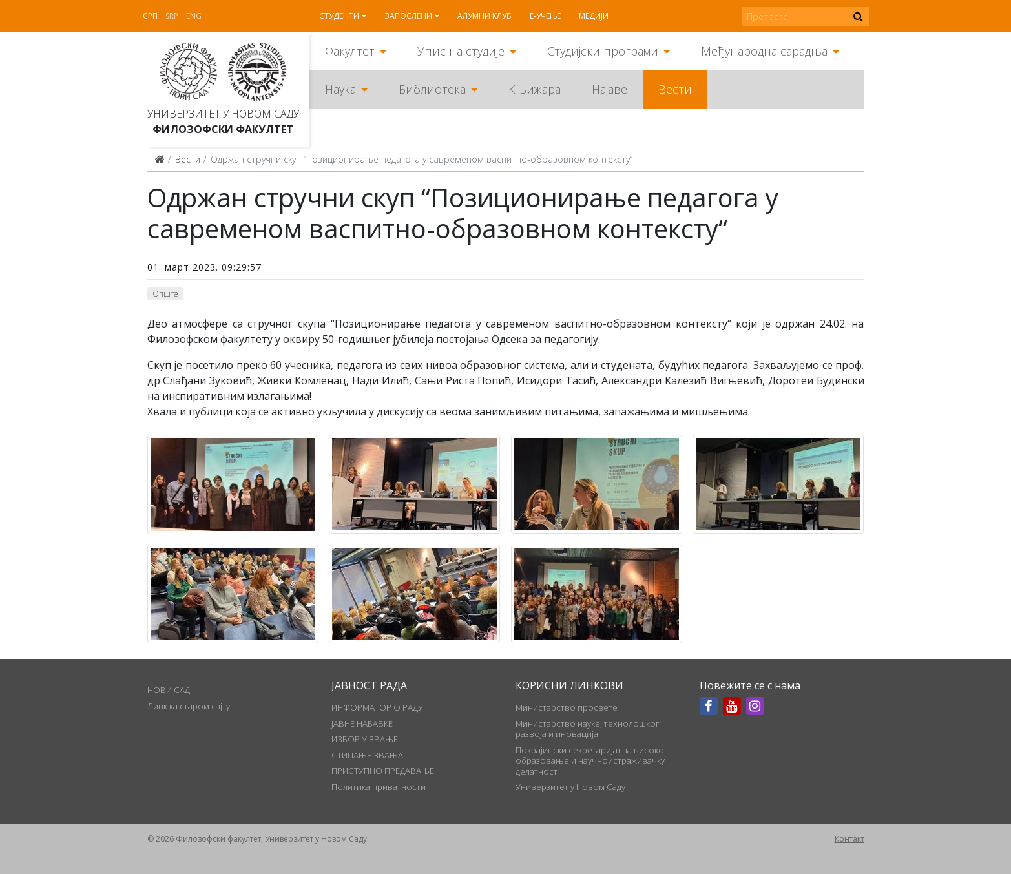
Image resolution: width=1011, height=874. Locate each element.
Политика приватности (378, 787)
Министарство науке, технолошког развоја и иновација (588, 729)
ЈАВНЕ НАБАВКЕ (362, 723)
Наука (340, 89)
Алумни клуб (484, 15)
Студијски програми (602, 51)
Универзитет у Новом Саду (223, 114)
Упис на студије (461, 51)
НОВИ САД (168, 690)
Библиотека (432, 89)
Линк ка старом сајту (188, 706)
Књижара (534, 89)
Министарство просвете (567, 707)
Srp (171, 15)
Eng (194, 15)
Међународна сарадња (764, 51)
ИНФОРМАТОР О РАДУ (377, 707)
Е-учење (545, 15)
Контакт (849, 838)
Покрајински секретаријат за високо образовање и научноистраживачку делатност (590, 760)
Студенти (339, 15)
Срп (150, 15)
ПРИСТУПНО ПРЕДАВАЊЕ (382, 770)
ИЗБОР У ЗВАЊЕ (364, 739)
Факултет (350, 51)
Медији (594, 15)
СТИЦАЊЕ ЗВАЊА (367, 755)
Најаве (609, 89)
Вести (675, 89)
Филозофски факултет (222, 129)
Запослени (408, 15)
